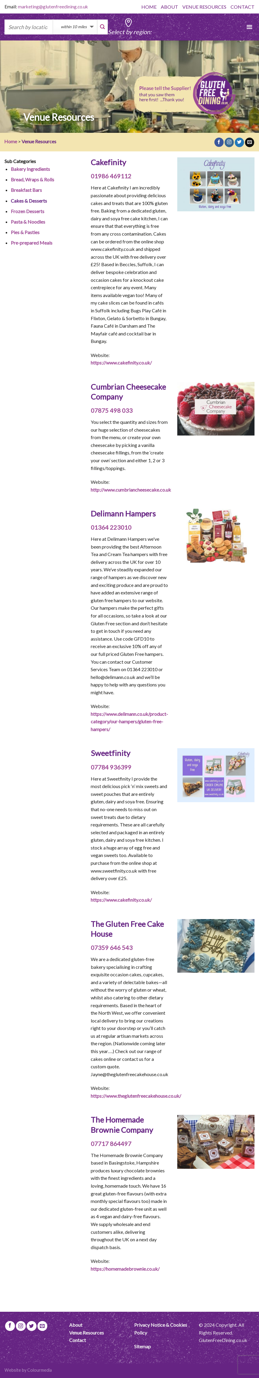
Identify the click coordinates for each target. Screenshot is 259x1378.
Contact (77, 1340)
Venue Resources (86, 1332)
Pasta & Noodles (28, 222)
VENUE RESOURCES (204, 7)
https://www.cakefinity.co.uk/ (121, 362)
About (75, 1325)
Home (10, 141)
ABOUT (169, 7)
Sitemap (142, 1346)
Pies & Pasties (25, 232)
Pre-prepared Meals (31, 243)
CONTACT (243, 7)
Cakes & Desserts (29, 201)
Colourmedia (39, 1370)
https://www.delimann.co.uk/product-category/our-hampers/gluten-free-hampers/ (129, 721)
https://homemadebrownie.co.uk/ (125, 1269)
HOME (149, 7)
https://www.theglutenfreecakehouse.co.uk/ (136, 1096)
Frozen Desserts (27, 211)
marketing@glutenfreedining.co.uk (53, 6)
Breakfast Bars (26, 190)
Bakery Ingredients (30, 169)
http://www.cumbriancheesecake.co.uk (131, 490)
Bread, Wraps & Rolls (32, 179)
